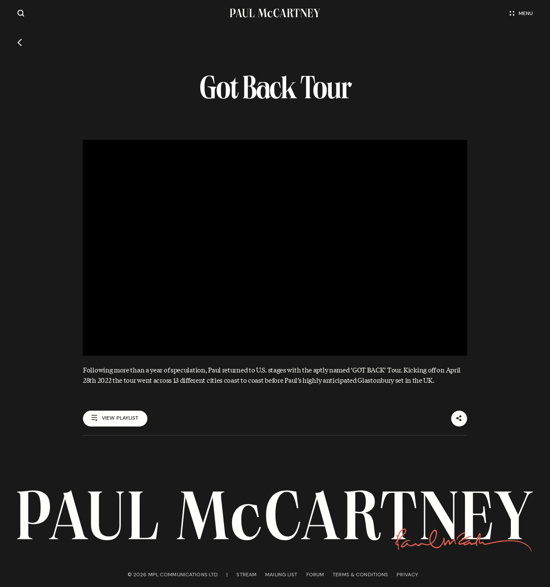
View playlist (115, 419)
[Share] (459, 419)
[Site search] (20, 13)
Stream (246, 574)
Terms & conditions (360, 574)
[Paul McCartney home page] (275, 13)
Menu (521, 13)
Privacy (407, 574)
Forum (315, 574)
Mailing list (281, 574)
